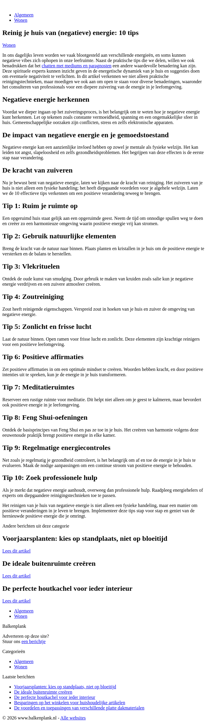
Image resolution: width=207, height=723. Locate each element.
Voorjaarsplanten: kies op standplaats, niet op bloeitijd (65, 686)
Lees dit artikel (16, 550)
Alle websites (73, 717)
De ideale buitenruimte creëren (43, 691)
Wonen (20, 20)
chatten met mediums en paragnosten (76, 65)
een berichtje (33, 641)
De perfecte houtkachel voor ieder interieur (54, 697)
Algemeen (24, 14)
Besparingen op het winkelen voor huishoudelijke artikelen (69, 702)
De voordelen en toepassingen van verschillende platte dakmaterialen (79, 707)
